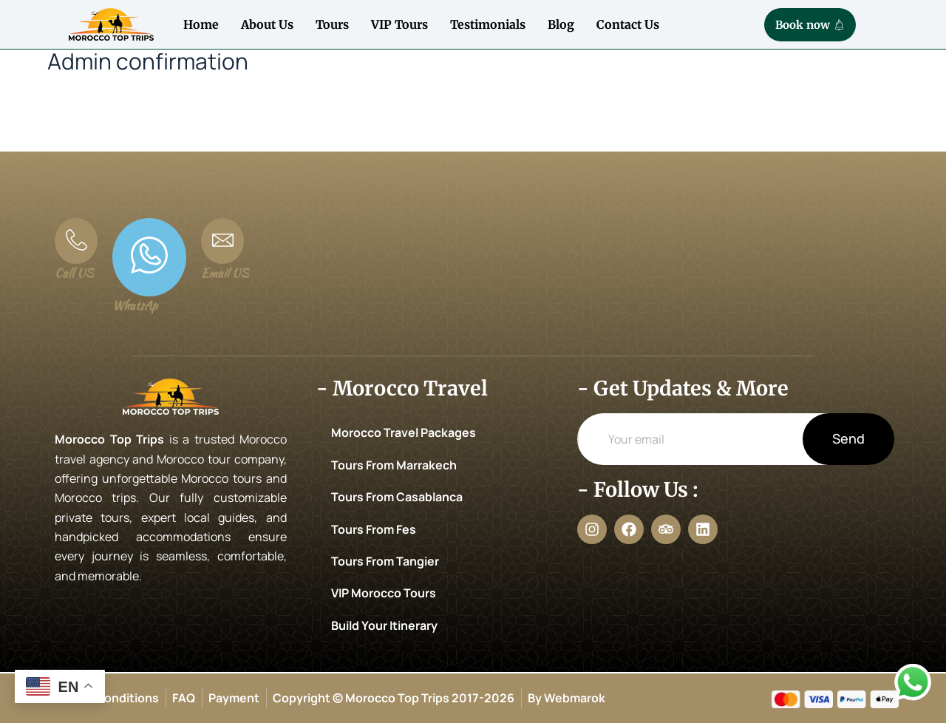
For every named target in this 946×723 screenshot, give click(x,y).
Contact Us (627, 24)
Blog (561, 24)
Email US (224, 273)
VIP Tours (399, 24)
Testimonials (487, 24)
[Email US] (222, 241)
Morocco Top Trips (109, 439)
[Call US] (76, 241)
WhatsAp (134, 305)
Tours (332, 24)
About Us (267, 24)
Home (201, 24)
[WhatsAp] (149, 257)
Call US (74, 273)
